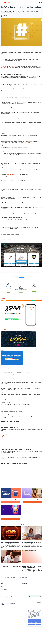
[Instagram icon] (9, 617)
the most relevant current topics (9, 237)
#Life (3, 435)
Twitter (2, 76)
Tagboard (3, 329)
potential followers (27, 142)
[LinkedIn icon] (6, 617)
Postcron (3, 298)
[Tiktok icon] (11, 617)
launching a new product (27, 398)
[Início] (7, 2)
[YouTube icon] (7, 617)
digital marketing (13, 66)
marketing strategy (10, 174)
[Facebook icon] (2, 617)
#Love (3, 436)
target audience (4, 67)
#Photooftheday (5, 438)
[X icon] (4, 617)
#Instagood (4, 437)
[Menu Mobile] (1, 2)
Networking (4, 443)
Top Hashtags (4, 268)
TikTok (8, 169)
